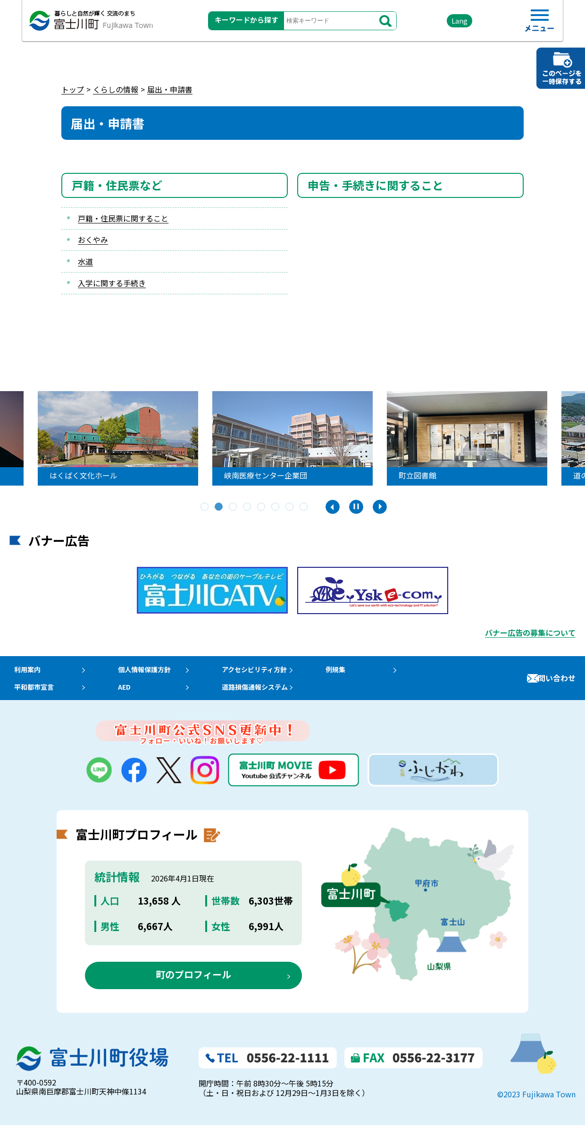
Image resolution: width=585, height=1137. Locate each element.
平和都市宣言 (32, 695)
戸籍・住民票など (117, 185)
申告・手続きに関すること (375, 185)
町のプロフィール (193, 986)
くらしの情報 (115, 89)
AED (127, 695)
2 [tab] (219, 507)
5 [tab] (262, 507)
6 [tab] (276, 507)
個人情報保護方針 (150, 672)
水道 (85, 261)
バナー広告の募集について (530, 632)
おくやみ (93, 239)
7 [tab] (290, 507)
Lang (444, 23)
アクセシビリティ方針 (268, 672)
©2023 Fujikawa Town (536, 1105)
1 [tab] (205, 507)
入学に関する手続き (112, 283)
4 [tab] (247, 507)
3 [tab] (233, 507)
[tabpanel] (292, 438)
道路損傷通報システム (269, 695)
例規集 (353, 672)
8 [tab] (304, 507)
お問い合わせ (553, 683)
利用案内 (24, 672)
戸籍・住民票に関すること (123, 218)
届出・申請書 (169, 89)
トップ (72, 89)
